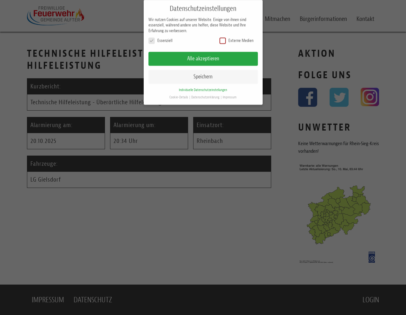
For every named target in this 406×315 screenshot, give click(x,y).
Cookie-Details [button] (179, 94)
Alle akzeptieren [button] (203, 55)
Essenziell (160, 38)
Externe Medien (236, 38)
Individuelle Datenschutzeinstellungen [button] (203, 87)
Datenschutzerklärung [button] (205, 94)
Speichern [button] (203, 73)
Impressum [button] (230, 94)
